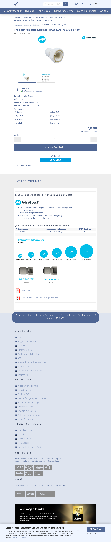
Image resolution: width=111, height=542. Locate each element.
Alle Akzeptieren (96, 529)
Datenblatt (26, 290)
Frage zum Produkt (23, 166)
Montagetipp (23, 443)
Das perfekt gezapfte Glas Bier (32, 398)
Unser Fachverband (27, 419)
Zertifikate (22, 434)
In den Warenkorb (52, 147)
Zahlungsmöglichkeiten (28, 354)
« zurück (18, 25)
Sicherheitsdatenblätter (29, 415)
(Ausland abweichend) (35, 91)
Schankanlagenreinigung (29, 402)
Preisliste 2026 (24, 438)
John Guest (44, 11)
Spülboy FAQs (24, 394)
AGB (19, 358)
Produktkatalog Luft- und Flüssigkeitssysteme (40, 298)
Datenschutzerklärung (19, 537)
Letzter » (37, 25)
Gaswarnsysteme (63, 11)
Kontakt (21, 345)
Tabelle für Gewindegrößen (30, 447)
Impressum (23, 375)
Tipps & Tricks (24, 390)
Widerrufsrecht (25, 366)
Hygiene (29, 11)
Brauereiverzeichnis (27, 411)
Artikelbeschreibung (28, 181)
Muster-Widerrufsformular (30, 370)
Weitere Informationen (95, 534)
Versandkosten (25, 350)
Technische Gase (25, 406)
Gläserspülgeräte (86, 11)
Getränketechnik (12, 11)
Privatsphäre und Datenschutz (32, 362)
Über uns (22, 337)
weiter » (27, 25)
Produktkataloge (25, 430)
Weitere (104, 11)
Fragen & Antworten (27, 341)
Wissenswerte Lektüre (28, 386)
